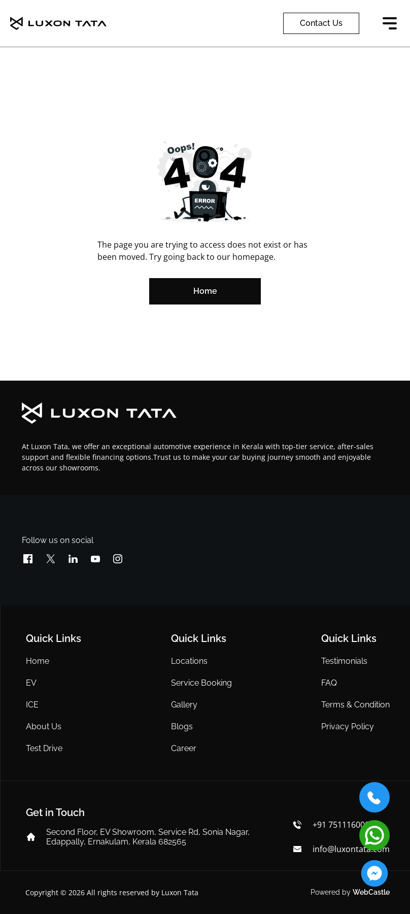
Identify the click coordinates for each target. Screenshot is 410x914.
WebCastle (371, 892)
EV (31, 683)
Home (37, 661)
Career (183, 748)
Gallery (184, 704)
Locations (189, 661)
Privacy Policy (347, 726)
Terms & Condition (355, 704)
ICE (32, 704)
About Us (43, 726)
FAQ (329, 683)
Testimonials (344, 661)
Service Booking (201, 683)
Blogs (182, 726)
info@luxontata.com (351, 849)
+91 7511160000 (343, 824)
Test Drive (44, 748)
